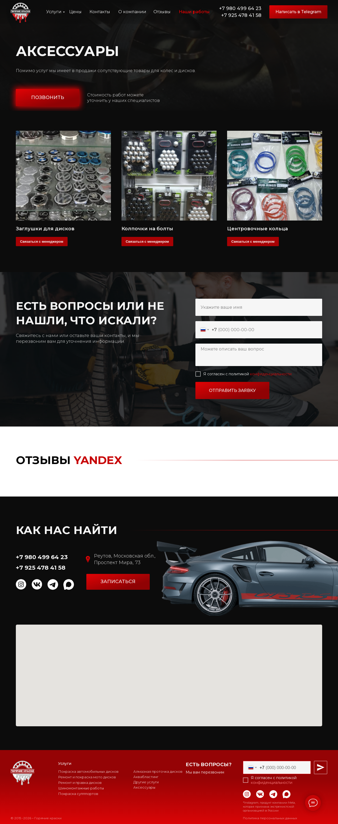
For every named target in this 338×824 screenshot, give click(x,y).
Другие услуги (146, 782)
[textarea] (258, 355)
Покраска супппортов (78, 794)
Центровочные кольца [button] (257, 229)
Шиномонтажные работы (81, 788)
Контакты (100, 11)
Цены (75, 11)
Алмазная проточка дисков (157, 771)
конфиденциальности (271, 374)
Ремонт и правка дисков (80, 782)
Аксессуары (144, 787)
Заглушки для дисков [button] (45, 229)
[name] (258, 307)
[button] (47, 97)
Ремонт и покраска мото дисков (87, 777)
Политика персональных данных (270, 818)
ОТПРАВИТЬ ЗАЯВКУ (232, 390)
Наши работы (194, 11)
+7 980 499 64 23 (240, 8)
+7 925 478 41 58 (241, 15)
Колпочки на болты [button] (147, 229)
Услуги (54, 11)
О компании (132, 11)
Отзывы (162, 11)
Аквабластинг (145, 777)
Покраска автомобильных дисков (88, 771)
